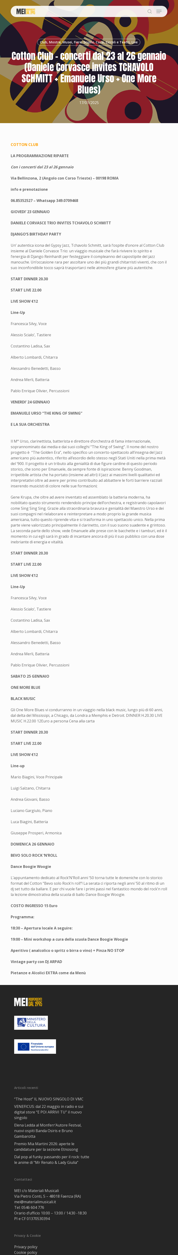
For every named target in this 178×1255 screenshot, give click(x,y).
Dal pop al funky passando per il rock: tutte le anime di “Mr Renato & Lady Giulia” (51, 1159)
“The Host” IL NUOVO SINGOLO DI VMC (48, 1099)
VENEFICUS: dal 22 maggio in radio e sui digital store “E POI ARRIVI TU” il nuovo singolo (48, 1112)
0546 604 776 (32, 1207)
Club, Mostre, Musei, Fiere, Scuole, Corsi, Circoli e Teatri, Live (89, 42)
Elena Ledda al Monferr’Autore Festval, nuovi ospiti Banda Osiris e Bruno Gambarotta (48, 1131)
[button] (159, 11)
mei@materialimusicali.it (35, 1201)
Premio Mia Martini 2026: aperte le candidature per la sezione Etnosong (46, 1146)
